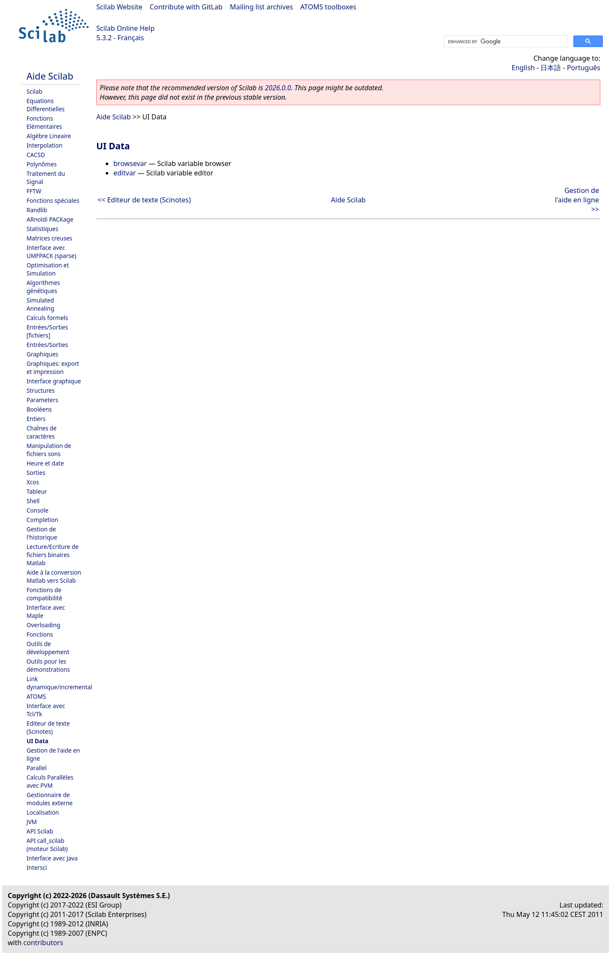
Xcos (33, 482)
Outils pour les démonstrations (48, 665)
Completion (42, 520)
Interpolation (44, 145)
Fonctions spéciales (53, 200)
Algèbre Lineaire (49, 136)
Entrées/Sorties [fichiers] (47, 331)
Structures (41, 390)
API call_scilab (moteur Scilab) (47, 844)
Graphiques (42, 354)
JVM (32, 822)
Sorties (36, 473)
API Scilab (40, 831)
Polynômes (41, 164)
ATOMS (36, 696)
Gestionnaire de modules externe (50, 799)
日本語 (550, 67)
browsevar (130, 163)
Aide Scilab (50, 76)
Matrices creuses (49, 238)
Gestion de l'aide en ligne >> (577, 200)
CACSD (36, 155)
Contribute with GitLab (186, 7)
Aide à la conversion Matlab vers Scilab (54, 576)
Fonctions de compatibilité (44, 594)
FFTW (34, 191)
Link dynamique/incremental (59, 683)
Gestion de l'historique (42, 533)
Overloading (43, 625)
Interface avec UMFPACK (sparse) (51, 251)
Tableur (37, 491)
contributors (43, 942)
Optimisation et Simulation (48, 269)
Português (583, 67)
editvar (124, 173)
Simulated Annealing (40, 304)
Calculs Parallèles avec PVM (50, 781)
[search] (504, 41)
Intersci (37, 867)
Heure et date (45, 463)
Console (37, 510)
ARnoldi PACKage (50, 219)
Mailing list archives (261, 7)
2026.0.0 (278, 87)
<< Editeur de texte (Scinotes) (144, 200)
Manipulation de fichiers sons (49, 450)
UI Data (37, 741)
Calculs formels (47, 318)
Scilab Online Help (125, 28)
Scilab (34, 91)
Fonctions (40, 634)
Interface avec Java (52, 858)
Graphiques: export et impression (53, 367)
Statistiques (42, 229)
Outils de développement (48, 648)
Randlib (37, 210)
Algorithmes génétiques (43, 287)
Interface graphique (54, 381)
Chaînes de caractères (41, 432)
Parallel (37, 768)
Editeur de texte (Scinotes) (48, 727)
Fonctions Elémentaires (44, 122)
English (523, 67)
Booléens (39, 409)
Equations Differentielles (46, 105)
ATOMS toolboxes (328, 7)
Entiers (36, 419)
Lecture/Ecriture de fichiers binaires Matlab (53, 555)
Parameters (42, 400)
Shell (33, 501)
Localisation (43, 812)
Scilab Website (119, 7)
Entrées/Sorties (47, 345)
